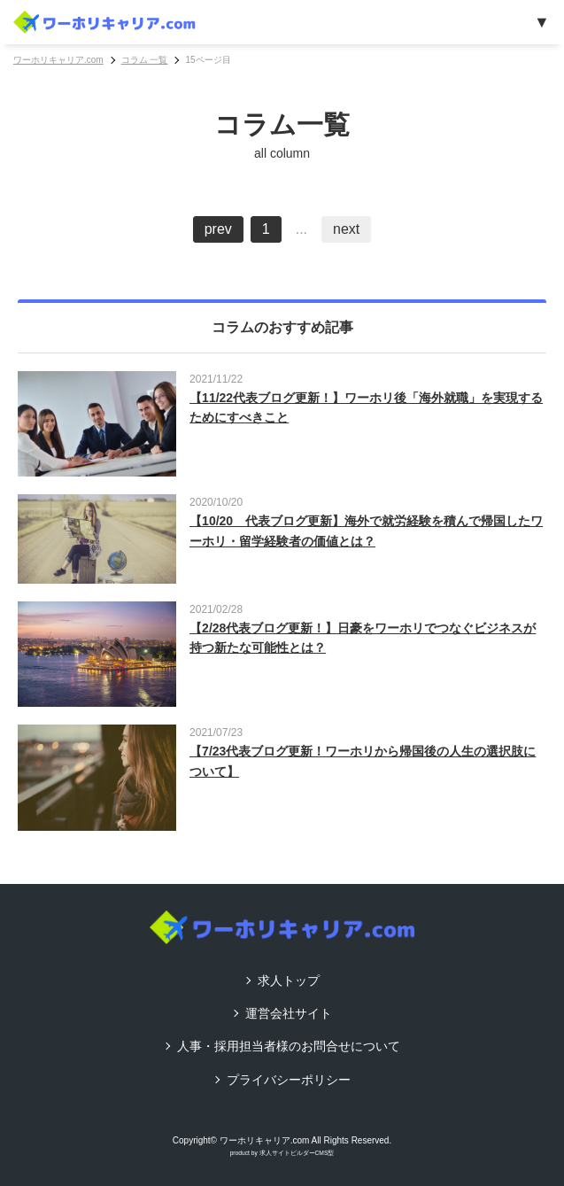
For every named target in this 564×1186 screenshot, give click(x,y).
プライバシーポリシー (289, 1080)
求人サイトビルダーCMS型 (297, 1153)
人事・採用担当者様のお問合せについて (288, 1046)
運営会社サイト (288, 1013)
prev (218, 228)
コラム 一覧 (144, 60)
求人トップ (289, 980)
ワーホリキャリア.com (58, 60)
